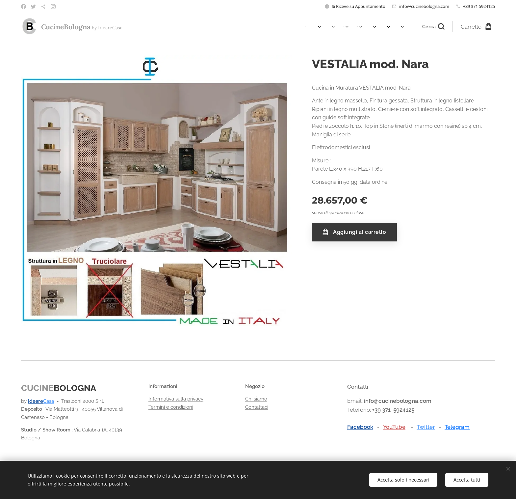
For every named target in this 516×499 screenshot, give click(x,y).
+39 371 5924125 (479, 6)
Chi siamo (256, 399)
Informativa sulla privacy (175, 399)
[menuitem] (307, 26)
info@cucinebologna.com (424, 6)
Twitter (426, 427)
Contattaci (256, 407)
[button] (433, 26)
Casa (48, 401)
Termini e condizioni (170, 407)
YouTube (394, 427)
